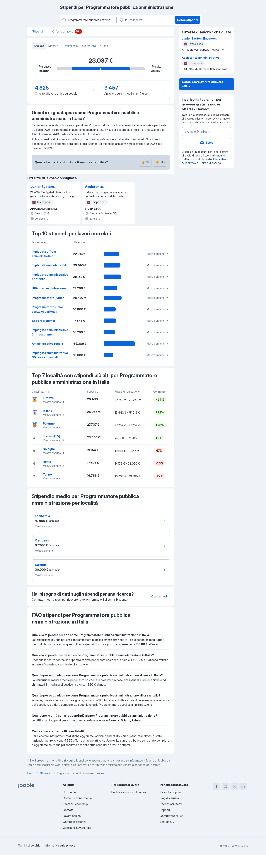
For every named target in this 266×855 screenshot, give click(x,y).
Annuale (39, 46)
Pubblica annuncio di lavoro (128, 792)
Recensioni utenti (171, 804)
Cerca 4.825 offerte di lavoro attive (202, 84)
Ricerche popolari (171, 792)
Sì (145, 162)
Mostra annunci (158, 254)
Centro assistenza (74, 822)
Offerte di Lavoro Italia (77, 828)
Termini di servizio (210, 162)
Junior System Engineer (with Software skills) (43, 187)
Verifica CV (167, 822)
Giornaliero (89, 46)
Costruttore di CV (171, 816)
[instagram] (225, 786)
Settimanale (70, 46)
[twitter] (234, 786)
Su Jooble (69, 792)
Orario (104, 46)
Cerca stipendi (187, 20)
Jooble (243, 846)
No (160, 162)
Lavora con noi (72, 816)
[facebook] (216, 786)
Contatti (68, 810)
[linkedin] (243, 786)
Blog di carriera (169, 798)
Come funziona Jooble (77, 798)
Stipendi (165, 810)
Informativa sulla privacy (60, 845)
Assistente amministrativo (97, 187)
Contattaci (159, 596)
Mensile (53, 46)
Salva (206, 142)
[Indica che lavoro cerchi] (88, 20)
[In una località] (145, 20)
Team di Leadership (75, 804)
